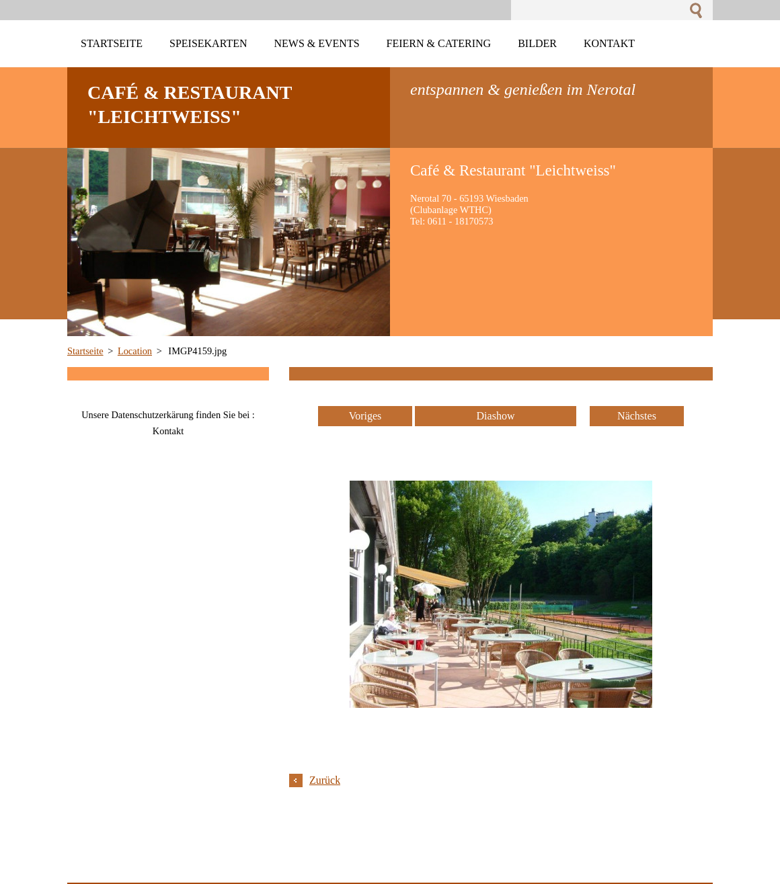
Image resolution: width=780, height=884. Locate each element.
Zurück (324, 780)
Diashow (496, 415)
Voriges (365, 415)
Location (135, 351)
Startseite (85, 351)
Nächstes (636, 415)
